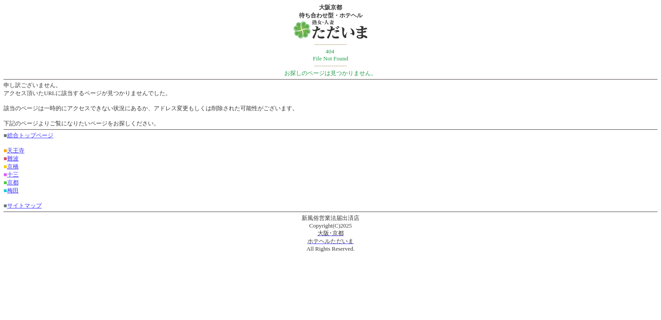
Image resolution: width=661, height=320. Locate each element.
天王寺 (15, 150)
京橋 (13, 166)
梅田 (13, 190)
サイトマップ (24, 205)
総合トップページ (30, 135)
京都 (13, 182)
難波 (13, 158)
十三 (13, 174)
